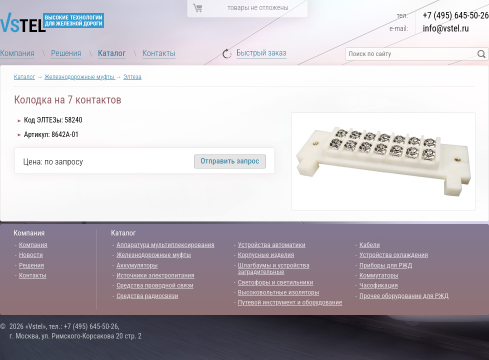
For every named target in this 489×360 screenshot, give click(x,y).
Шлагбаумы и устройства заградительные (274, 268)
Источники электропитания (155, 275)
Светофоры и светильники (276, 282)
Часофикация (379, 285)
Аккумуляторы (137, 265)
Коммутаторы (379, 275)
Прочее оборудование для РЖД (404, 296)
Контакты (159, 53)
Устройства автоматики (272, 244)
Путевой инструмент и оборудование (290, 302)
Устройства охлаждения (394, 254)
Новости (31, 254)
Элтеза (133, 76)
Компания (17, 53)
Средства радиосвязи (147, 296)
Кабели (370, 244)
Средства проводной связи (155, 285)
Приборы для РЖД (386, 265)
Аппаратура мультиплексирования (165, 244)
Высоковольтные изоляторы (278, 292)
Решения (66, 53)
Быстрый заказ (261, 53)
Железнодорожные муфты (80, 76)
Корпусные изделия (266, 254)
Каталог (112, 53)
